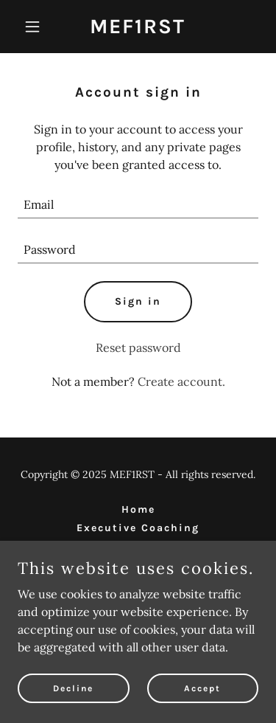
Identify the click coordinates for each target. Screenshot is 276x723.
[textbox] (138, 204)
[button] (36, 26)
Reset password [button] (138, 347)
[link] (137, 28)
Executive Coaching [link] (138, 528)
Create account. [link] (181, 381)
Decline (73, 687)
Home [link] (138, 509)
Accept (202, 687)
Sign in (138, 301)
